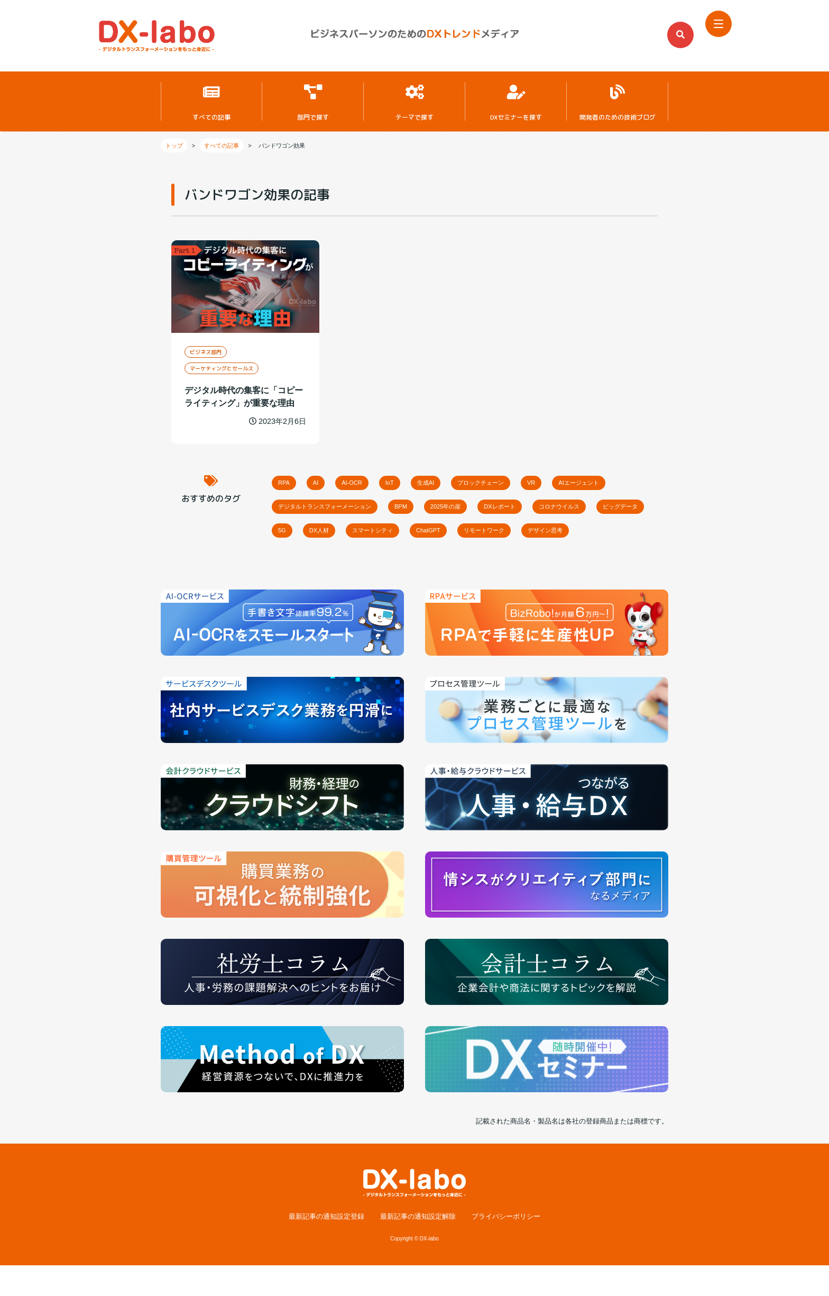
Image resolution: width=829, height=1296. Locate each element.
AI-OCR (378, 479)
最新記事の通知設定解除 (418, 1247)
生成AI (473, 479)
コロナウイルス (306, 533)
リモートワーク (306, 560)
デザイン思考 (382, 560)
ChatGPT (625, 533)
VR (607, 479)
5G (439, 533)
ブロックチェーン (542, 479)
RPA (289, 479)
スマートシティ (555, 533)
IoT (427, 479)
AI (331, 479)
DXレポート (636, 506)
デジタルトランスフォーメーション (417, 506)
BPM (510, 506)
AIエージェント (306, 506)
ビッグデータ (382, 533)
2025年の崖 (568, 506)
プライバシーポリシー (506, 1247)
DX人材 (487, 533)
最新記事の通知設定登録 (326, 1247)
